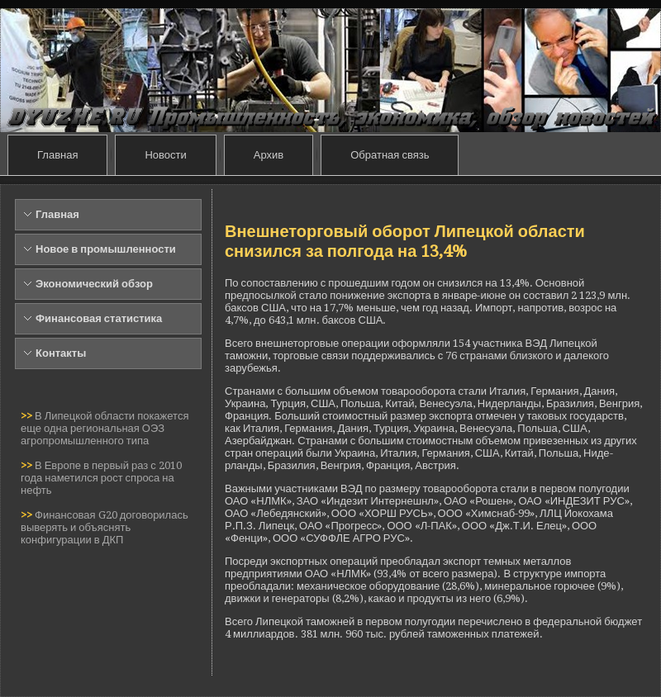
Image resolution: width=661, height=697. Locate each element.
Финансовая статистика (99, 318)
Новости (165, 155)
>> (28, 416)
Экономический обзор (94, 283)
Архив (268, 155)
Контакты (61, 353)
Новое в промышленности (106, 249)
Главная (57, 155)
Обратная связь (389, 155)
